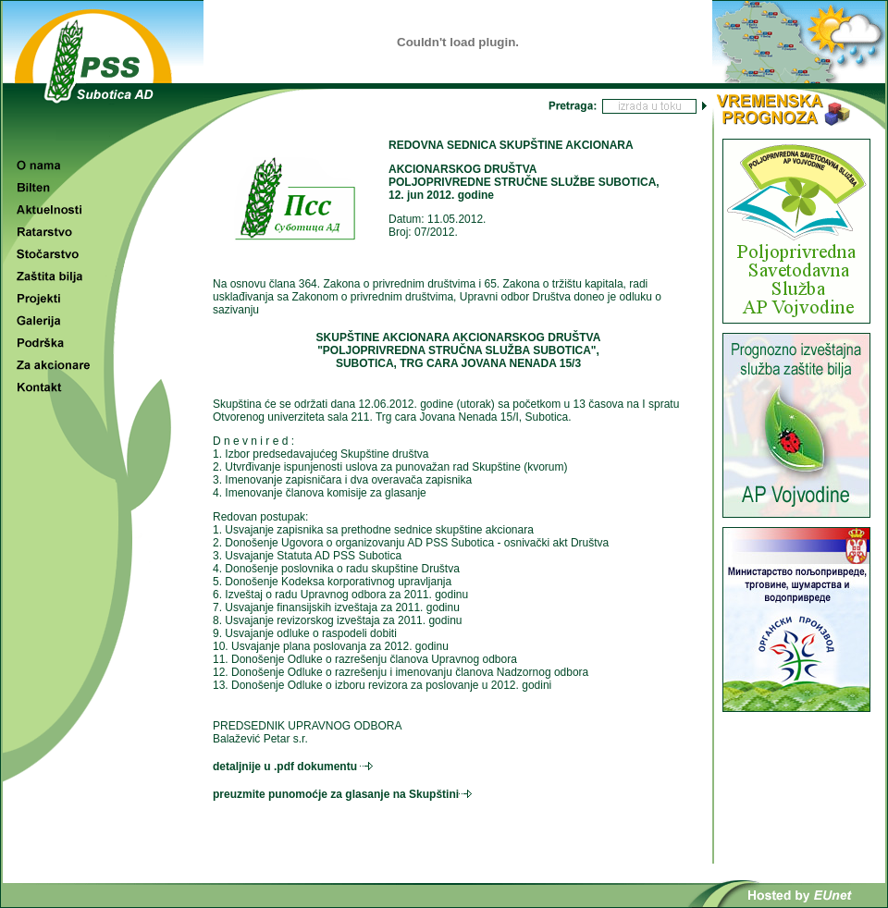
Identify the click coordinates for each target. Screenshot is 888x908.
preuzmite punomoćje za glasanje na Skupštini (336, 794)
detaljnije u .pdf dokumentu (285, 766)
